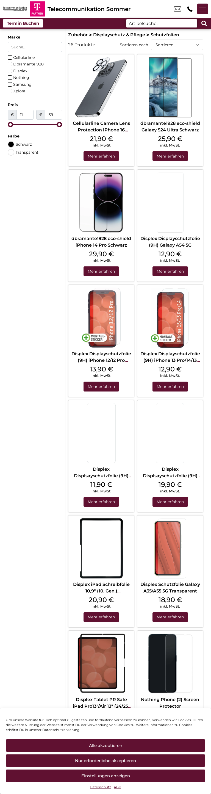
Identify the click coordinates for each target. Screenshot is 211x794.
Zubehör (78, 34)
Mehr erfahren (101, 156)
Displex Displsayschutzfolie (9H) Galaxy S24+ (170, 476)
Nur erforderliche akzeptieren (105, 760)
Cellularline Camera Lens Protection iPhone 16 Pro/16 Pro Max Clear (101, 130)
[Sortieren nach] (177, 45)
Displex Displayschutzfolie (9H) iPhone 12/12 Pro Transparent (101, 361)
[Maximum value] (54, 114)
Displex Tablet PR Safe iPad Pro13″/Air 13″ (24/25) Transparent (101, 707)
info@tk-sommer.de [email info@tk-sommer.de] (177, 9)
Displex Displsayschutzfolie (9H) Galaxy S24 (101, 476)
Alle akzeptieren (105, 745)
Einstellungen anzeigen (105, 775)
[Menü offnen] (202, 9)
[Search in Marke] (35, 47)
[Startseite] (15, 8)
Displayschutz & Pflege (119, 34)
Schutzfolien (165, 34)
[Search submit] (204, 23)
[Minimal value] (35, 124)
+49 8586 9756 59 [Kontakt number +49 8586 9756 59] (190, 9)
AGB (117, 787)
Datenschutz (100, 787)
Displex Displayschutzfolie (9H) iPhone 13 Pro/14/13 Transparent (170, 361)
